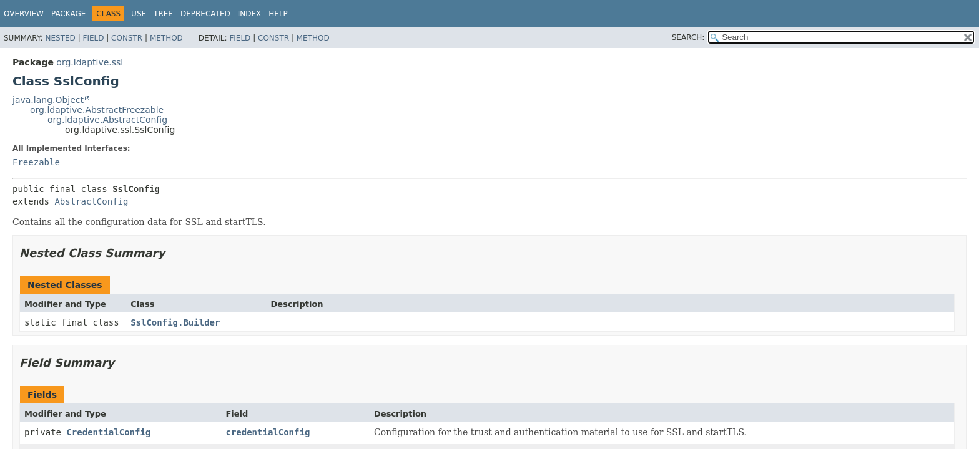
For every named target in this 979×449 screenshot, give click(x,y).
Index (250, 13)
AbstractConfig (91, 201)
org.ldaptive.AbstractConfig (107, 120)
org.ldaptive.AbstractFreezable (97, 110)
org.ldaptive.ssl (89, 62)
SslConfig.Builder (175, 322)
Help (278, 13)
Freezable (36, 162)
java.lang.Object (48, 100)
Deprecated (205, 13)
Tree (163, 13)
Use (138, 13)
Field (93, 38)
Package (68, 13)
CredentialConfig (108, 432)
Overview (24, 13)
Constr (126, 38)
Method (166, 38)
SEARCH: (688, 37)
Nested (60, 38)
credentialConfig (267, 432)
